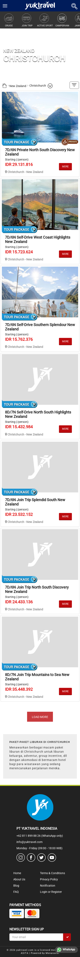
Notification (47, 885)
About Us (19, 879)
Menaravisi (52, 953)
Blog (16, 885)
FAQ (16, 891)
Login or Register (51, 891)
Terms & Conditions (52, 873)
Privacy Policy (49, 879)
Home (17, 873)
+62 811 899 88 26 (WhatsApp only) (39, 835)
